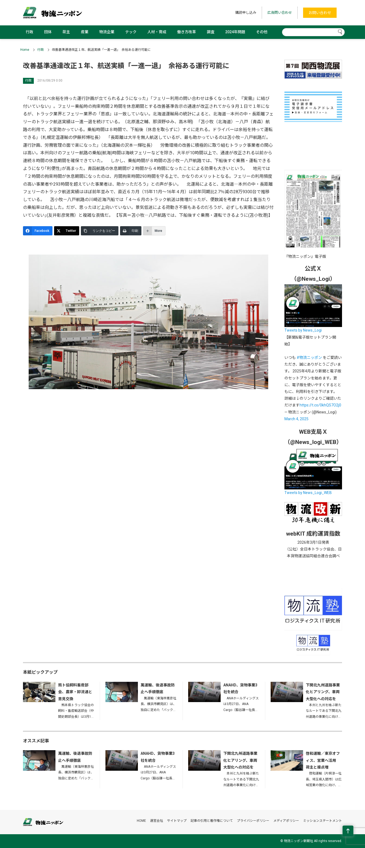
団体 (48, 32)
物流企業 (106, 32)
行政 (29, 32)
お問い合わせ (319, 13)
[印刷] (130, 230)
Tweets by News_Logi (303, 330)
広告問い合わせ (279, 13)
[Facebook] (37, 230)
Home (24, 50)
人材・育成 (156, 32)
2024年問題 (235, 32)
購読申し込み (245, 13)
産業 (84, 32)
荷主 (66, 32)
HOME (141, 821)
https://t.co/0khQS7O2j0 (320, 405)
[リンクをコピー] (99, 230)
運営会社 (156, 821)
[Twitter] (66, 230)
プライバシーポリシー (253, 821)
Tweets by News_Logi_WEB (308, 492)
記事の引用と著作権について (212, 821)
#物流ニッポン (309, 357)
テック (131, 32)
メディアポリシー (286, 821)
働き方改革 (186, 32)
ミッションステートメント (322, 821)
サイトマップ (177, 821)
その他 (261, 32)
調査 (210, 32)
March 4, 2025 (296, 419)
